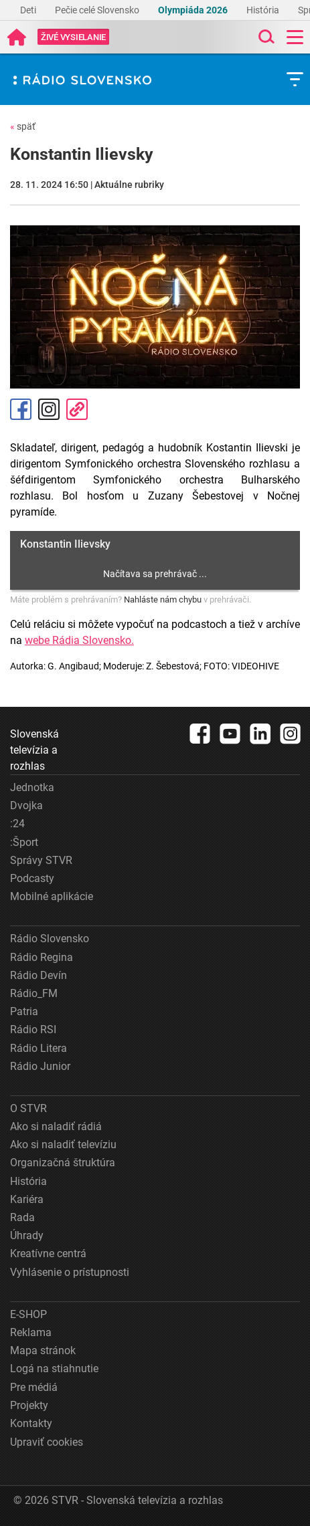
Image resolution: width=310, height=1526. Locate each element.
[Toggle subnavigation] (295, 79)
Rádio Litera (38, 1048)
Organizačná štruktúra (62, 1162)
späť (22, 126)
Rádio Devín (38, 975)
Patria (24, 1011)
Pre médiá (34, 1387)
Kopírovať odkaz (77, 409)
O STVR (28, 1108)
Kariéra (27, 1199)
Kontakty (31, 1423)
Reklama (31, 1332)
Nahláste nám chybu (163, 599)
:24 (17, 823)
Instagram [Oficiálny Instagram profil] (49, 409)
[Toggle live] (73, 37)
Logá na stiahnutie (54, 1368)
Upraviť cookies (46, 1442)
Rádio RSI (33, 1029)
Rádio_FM (34, 993)
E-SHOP (28, 1314)
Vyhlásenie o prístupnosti (69, 1272)
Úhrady (27, 1235)
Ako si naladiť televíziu (63, 1144)
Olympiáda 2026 (194, 10)
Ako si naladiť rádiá (56, 1126)
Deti (29, 10)
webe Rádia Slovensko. (79, 640)
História (263, 10)
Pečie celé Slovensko (98, 10)
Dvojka (26, 805)
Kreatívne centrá (48, 1253)
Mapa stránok (43, 1350)
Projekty (29, 1405)
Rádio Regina (41, 957)
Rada (22, 1217)
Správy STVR (41, 860)
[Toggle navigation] (295, 37)
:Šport (24, 842)
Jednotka (32, 787)
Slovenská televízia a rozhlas (34, 750)
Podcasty (32, 878)
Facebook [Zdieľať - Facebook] (20, 409)
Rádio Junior (40, 1066)
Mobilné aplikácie (51, 896)
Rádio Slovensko (49, 938)
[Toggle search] (265, 37)
